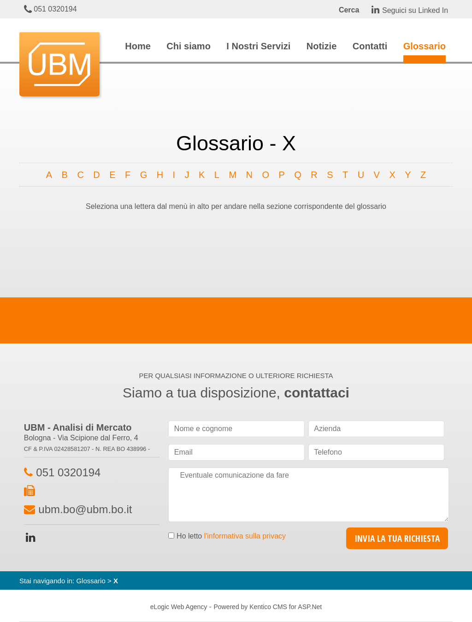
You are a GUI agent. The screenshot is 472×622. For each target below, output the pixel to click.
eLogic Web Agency (178, 607)
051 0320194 (50, 9)
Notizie (322, 46)
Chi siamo (188, 46)
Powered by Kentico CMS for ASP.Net (267, 607)
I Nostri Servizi (258, 46)
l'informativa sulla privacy (245, 536)
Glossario (424, 46)
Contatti (370, 46)
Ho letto (231, 536)
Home (138, 46)
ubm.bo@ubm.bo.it (85, 509)
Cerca (349, 10)
